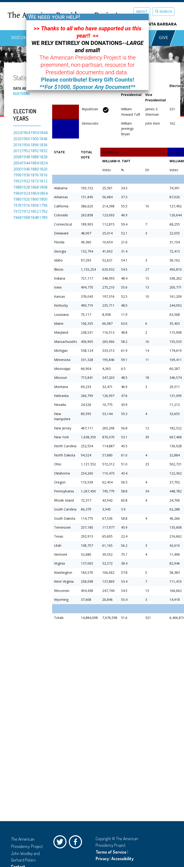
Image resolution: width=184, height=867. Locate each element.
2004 (17, 163)
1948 (26, 156)
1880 (34, 169)
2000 (17, 169)
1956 (26, 144)
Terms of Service (111, 852)
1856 (34, 205)
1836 (43, 144)
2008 (17, 156)
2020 (17, 138)
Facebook (76, 843)
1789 (43, 217)
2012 (17, 150)
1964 (26, 132)
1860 (34, 199)
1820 (43, 169)
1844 (43, 132)
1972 (17, 211)
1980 (17, 199)
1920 (26, 199)
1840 (43, 138)
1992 (17, 181)
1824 (43, 163)
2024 (17, 132)
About (142, 11)
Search (163, 11)
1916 (26, 205)
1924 (26, 193)
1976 (17, 205)
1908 (26, 217)
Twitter (61, 843)
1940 (26, 169)
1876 (34, 175)
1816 (43, 175)
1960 (26, 138)
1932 (26, 181)
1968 (17, 217)
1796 (43, 205)
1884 (34, 163)
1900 (34, 138)
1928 (26, 187)
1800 (43, 199)
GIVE (163, 37)
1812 (43, 181)
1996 (17, 175)
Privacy (102, 858)
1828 (43, 156)
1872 (34, 181)
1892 (34, 150)
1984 (17, 193)
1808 (43, 187)
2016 (17, 144)
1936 (26, 175)
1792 (43, 211)
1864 (34, 193)
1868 (34, 187)
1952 (26, 150)
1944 (26, 163)
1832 (43, 150)
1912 (26, 211)
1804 (43, 193)
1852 (34, 211)
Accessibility (122, 858)
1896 (34, 144)
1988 (17, 187)
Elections (21, 93)
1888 (34, 156)
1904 (34, 132)
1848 (34, 217)
